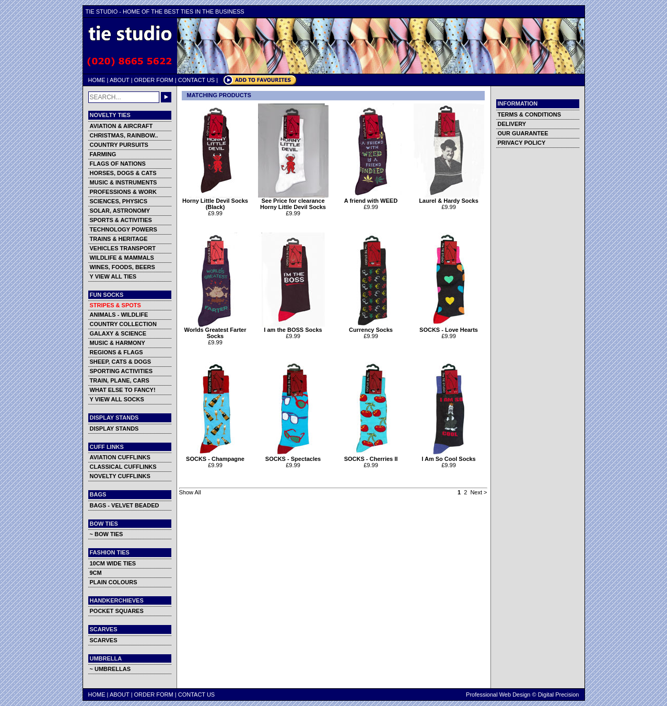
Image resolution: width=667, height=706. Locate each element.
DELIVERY (512, 124)
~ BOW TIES (106, 534)
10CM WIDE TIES (113, 563)
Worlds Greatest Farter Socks (215, 330)
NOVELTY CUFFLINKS (120, 476)
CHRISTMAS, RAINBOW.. (124, 135)
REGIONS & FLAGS (116, 352)
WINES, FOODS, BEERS (122, 267)
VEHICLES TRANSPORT (123, 248)
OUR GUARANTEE (523, 133)
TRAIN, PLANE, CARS (119, 380)
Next (476, 492)
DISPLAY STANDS (114, 428)
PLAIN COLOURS (113, 582)
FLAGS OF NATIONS (118, 163)
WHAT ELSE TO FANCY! (123, 390)
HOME (97, 80)
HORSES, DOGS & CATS (123, 173)
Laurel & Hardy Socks (449, 198)
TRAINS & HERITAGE (119, 239)
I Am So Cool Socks (449, 456)
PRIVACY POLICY (522, 143)
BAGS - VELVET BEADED (124, 505)
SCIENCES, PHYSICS (119, 201)
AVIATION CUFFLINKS (120, 457)
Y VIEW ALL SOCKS (117, 399)
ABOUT (120, 80)
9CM (96, 573)
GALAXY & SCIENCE (118, 333)
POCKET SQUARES (117, 611)
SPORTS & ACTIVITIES (121, 220)
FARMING (103, 154)
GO (166, 97)
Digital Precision (558, 694)
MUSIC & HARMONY (117, 343)
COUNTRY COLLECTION (123, 324)
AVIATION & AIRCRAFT (121, 126)
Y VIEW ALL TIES (113, 276)
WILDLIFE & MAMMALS (122, 257)
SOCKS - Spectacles (293, 456)
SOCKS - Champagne (215, 456)
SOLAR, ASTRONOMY (120, 210)
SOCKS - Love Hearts (449, 327)
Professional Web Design (498, 694)
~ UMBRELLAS (110, 669)
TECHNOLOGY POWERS (123, 229)
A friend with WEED (371, 198)
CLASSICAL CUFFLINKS (123, 467)
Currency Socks (371, 327)
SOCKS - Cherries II (371, 456)
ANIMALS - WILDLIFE (119, 314)
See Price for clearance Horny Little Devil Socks (293, 201)
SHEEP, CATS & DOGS (120, 361)
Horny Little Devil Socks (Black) (215, 201)
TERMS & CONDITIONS (529, 114)
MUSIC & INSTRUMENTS (123, 182)
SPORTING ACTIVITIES (121, 371)
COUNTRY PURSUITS (119, 145)
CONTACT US (196, 80)
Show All (190, 492)
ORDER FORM (153, 80)
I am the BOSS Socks (293, 327)
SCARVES (104, 640)
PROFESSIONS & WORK (123, 192)
